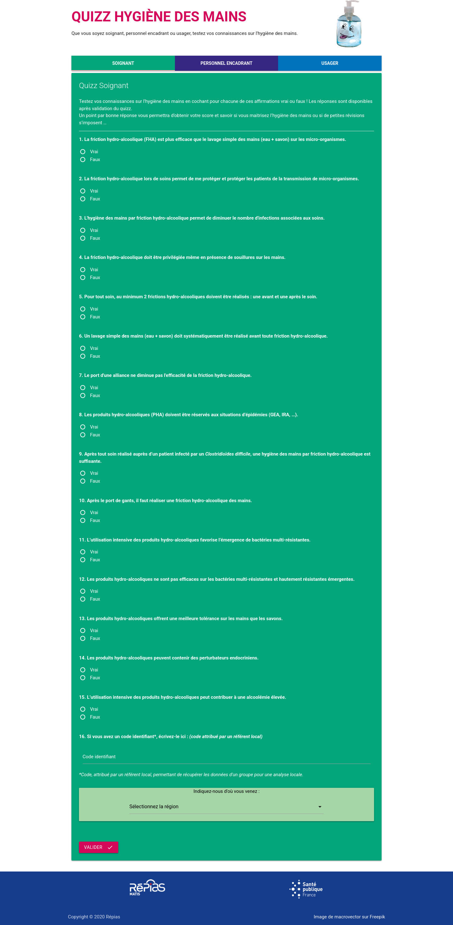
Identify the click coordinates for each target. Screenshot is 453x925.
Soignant (123, 63)
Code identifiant (99, 757)
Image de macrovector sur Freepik (349, 917)
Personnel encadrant (227, 63)
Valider (98, 847)
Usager (330, 63)
